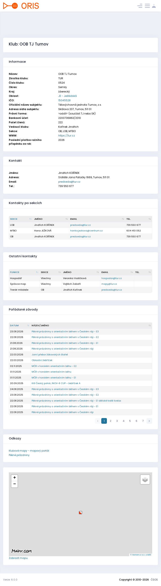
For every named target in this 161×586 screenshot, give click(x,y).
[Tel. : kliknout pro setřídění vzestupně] (138, 219)
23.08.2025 (16, 394)
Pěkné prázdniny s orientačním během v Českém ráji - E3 (65, 331)
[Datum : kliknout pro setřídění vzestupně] (20, 326)
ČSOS (154, 579)
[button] (80, 511)
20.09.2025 (16, 383)
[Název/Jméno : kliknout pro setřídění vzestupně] (91, 326)
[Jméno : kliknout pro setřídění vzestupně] (51, 219)
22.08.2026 (16, 337)
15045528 (64, 100)
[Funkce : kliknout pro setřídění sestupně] (24, 272)
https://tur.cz (66, 135)
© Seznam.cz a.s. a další (140, 555)
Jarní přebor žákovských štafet (50, 354)
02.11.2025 (16, 366)
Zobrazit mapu (18, 558)
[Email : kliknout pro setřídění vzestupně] (97, 219)
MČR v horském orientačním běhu (51, 371)
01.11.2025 (15, 371)
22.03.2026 (16, 354)
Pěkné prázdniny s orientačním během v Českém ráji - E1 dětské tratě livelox (76, 400)
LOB (12, 225)
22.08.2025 (16, 400)
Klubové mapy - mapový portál (29, 450)
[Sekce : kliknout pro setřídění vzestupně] (51, 272)
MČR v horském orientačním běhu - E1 (54, 377)
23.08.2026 (16, 331)
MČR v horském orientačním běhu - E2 (54, 366)
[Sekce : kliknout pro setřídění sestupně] (21, 219)
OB (11, 236)
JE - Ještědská (67, 96)
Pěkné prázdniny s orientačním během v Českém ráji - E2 (65, 337)
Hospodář (16, 278)
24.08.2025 (16, 389)
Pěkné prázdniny (19, 455)
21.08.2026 (16, 343)
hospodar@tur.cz (111, 278)
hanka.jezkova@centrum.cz (86, 230)
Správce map (18, 284)
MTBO (13, 230)
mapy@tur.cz (109, 284)
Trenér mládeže (19, 289)
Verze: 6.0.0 (10, 579)
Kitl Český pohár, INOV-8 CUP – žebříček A (56, 383)
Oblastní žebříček (42, 360)
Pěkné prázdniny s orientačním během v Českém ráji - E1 (65, 343)
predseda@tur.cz (69, 181)
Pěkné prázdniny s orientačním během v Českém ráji (62, 348)
